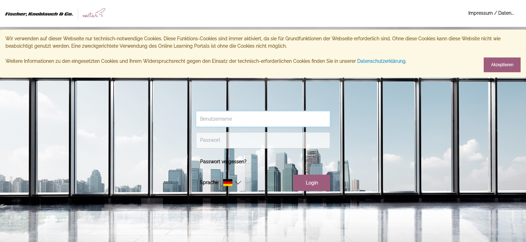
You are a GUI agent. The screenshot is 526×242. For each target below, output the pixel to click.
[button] (227, 182)
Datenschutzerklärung (381, 61)
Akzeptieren (502, 65)
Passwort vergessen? (223, 161)
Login (312, 183)
